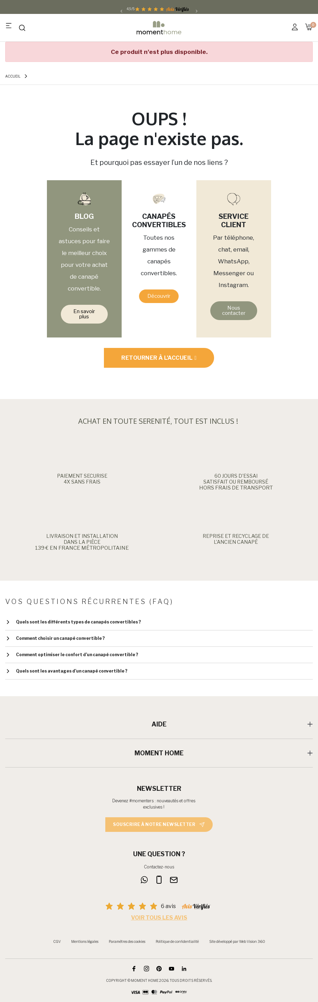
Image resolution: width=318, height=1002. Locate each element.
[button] (84, 314)
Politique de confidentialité (177, 941)
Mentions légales (84, 941)
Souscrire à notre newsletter (159, 824)
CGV (57, 941)
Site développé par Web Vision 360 (237, 941)
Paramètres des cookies (127, 941)
